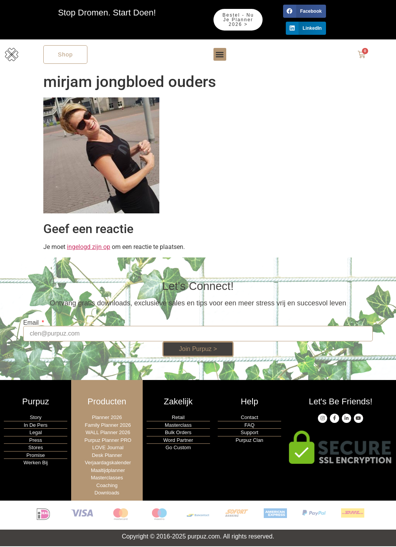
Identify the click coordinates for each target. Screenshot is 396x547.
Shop (65, 54)
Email (31, 323)
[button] (304, 11)
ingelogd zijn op (88, 247)
